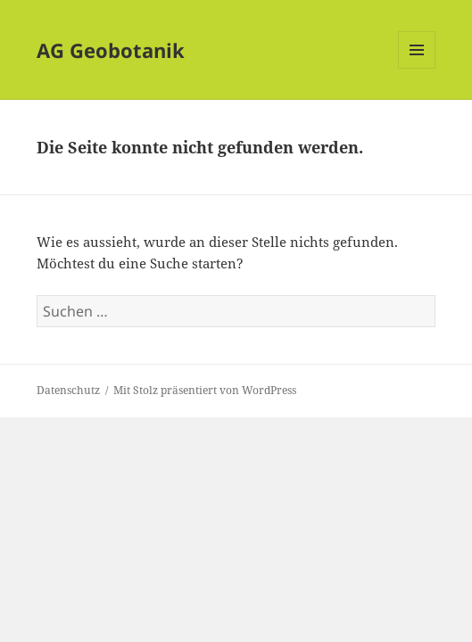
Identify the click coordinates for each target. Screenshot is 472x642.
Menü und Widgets (417, 68)
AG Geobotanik (111, 50)
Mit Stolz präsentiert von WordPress (204, 390)
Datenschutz (68, 390)
